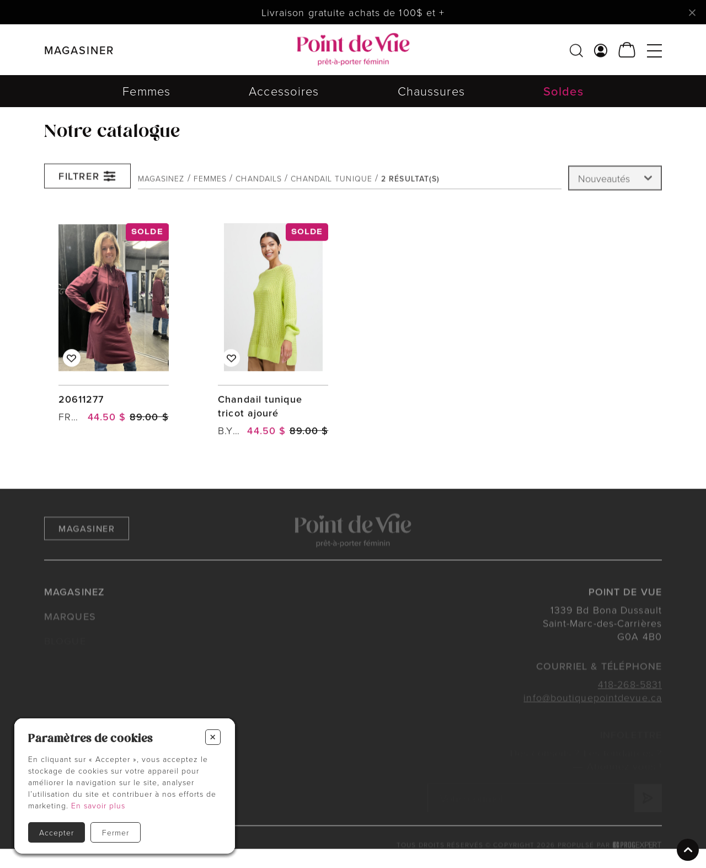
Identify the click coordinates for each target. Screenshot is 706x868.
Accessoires (284, 90)
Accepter (56, 832)
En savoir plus (98, 805)
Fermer (115, 832)
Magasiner (86, 539)
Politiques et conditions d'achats (108, 856)
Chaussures (431, 90)
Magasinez (161, 182)
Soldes (563, 90)
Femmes (146, 90)
